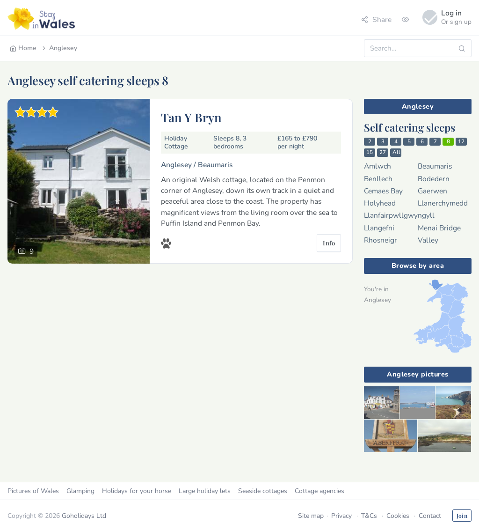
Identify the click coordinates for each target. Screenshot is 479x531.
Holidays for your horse (136, 491)
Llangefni (379, 228)
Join (462, 515)
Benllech (378, 179)
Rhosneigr (380, 240)
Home (23, 48)
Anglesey (59, 48)
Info (329, 243)
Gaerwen (432, 191)
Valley (428, 240)
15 (369, 152)
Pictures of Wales (33, 491)
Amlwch (377, 166)
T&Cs (369, 515)
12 (461, 141)
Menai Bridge (439, 228)
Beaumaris (435, 166)
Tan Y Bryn (191, 117)
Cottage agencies (319, 491)
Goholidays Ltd (84, 515)
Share (376, 19)
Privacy (341, 515)
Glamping (80, 491)
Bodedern (434, 179)
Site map (311, 515)
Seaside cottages (262, 491)
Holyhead (380, 203)
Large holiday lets (205, 491)
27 (382, 152)
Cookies (397, 515)
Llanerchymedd (443, 203)
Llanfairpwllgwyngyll (399, 215)
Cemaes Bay (383, 191)
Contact (430, 515)
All (396, 152)
